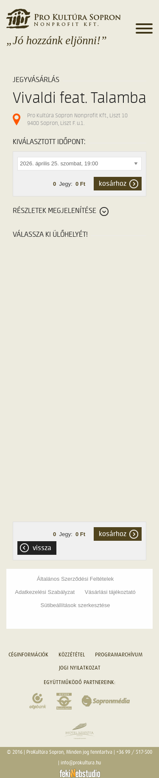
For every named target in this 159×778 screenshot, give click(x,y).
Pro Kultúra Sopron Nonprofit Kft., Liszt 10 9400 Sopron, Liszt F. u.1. (77, 119)
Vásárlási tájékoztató (110, 592)
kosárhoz (112, 183)
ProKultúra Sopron (45, 752)
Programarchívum (118, 654)
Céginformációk (28, 654)
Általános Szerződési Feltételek (75, 579)
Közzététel (72, 654)
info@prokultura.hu (81, 763)
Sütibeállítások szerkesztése (75, 605)
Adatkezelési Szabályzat (45, 592)
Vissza (42, 548)
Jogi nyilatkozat (79, 667)
